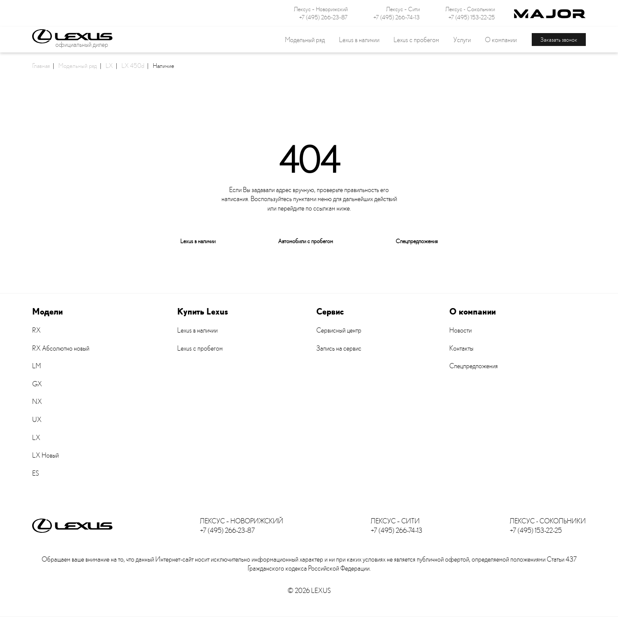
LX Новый (45, 455)
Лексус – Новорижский (321, 9)
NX (37, 401)
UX (37, 419)
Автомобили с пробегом (305, 241)
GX (37, 383)
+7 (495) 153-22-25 (471, 17)
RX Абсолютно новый (60, 348)
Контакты (461, 348)
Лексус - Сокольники (470, 9)
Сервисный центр (338, 330)
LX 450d (132, 65)
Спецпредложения (417, 241)
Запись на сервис (338, 348)
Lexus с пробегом (416, 39)
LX (109, 65)
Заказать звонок (558, 39)
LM (36, 365)
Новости (460, 330)
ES (35, 473)
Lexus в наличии (197, 241)
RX (36, 330)
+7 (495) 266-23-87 (323, 17)
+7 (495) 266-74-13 (396, 17)
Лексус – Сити (403, 9)
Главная (41, 65)
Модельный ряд (77, 65)
